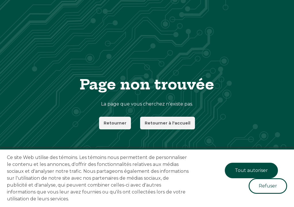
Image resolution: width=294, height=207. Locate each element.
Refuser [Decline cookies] (268, 186)
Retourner (115, 123)
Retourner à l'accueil (167, 123)
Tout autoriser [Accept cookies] (251, 170)
